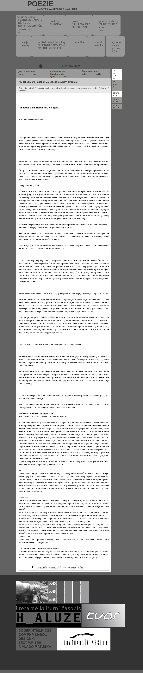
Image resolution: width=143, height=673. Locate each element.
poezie (52, 5)
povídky (56, 23)
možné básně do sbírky (52, 45)
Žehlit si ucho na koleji (91, 72)
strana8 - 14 (116, 100)
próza (81, 24)
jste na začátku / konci (28, 72)
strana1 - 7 (116, 94)
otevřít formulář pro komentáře (60, 567)
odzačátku (114, 74)
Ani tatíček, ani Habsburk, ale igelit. (60, 74)
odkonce (115, 85)
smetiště (79, 42)
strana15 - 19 (116, 106)
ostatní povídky (98, 44)
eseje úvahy (25, 44)
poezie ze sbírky (29, 24)
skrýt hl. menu (70, 66)
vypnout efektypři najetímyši (117, 46)
